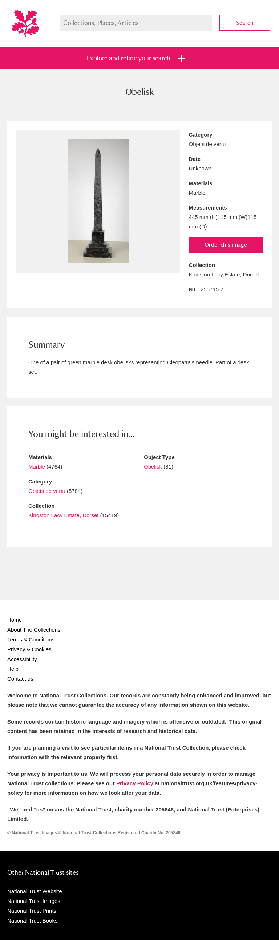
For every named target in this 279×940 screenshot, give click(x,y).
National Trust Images (33, 901)
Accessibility (22, 659)
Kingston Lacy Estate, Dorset (63, 515)
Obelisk (153, 466)
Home (14, 620)
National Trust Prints (31, 911)
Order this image (226, 244)
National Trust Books (32, 920)
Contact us (20, 679)
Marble (36, 466)
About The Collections (33, 630)
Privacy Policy (134, 783)
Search (245, 22)
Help (13, 669)
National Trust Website (34, 891)
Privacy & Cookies (29, 649)
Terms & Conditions (30, 639)
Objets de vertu (46, 491)
